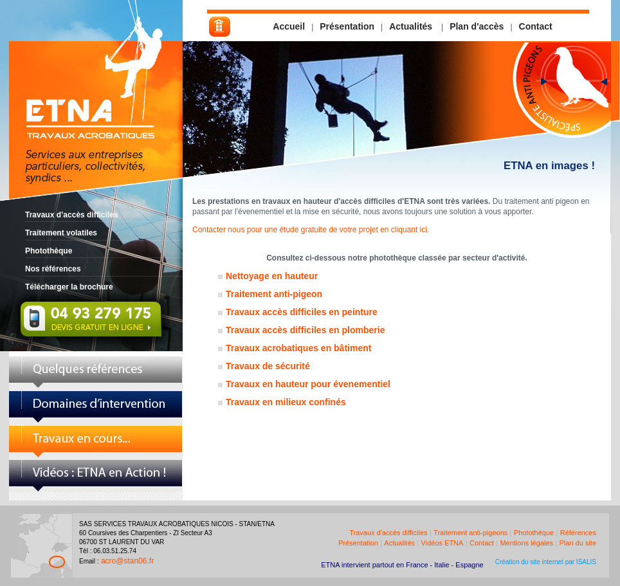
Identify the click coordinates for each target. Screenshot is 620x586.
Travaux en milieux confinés (286, 402)
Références (578, 532)
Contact (535, 26)
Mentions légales (526, 543)
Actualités (412, 26)
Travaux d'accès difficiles (388, 532)
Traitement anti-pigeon (274, 294)
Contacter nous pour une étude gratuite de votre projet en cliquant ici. (310, 229)
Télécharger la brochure (69, 286)
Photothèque (48, 250)
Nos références (53, 268)
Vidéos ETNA (442, 543)
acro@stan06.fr (127, 560)
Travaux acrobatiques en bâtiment (298, 348)
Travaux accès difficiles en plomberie (305, 330)
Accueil (289, 26)
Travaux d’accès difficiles (71, 214)
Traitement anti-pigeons (470, 532)
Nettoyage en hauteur (272, 276)
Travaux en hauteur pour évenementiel (308, 384)
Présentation (347, 26)
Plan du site (578, 543)
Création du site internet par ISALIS (545, 561)
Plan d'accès (477, 26)
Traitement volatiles (61, 232)
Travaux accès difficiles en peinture (302, 312)
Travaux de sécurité (268, 366)
